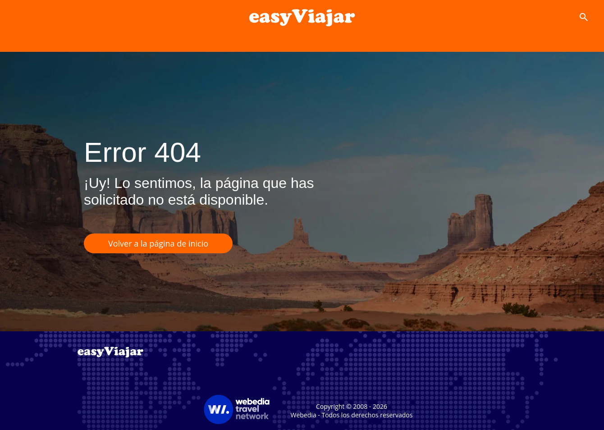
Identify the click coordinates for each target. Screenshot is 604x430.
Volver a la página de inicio (158, 243)
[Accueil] (302, 17)
